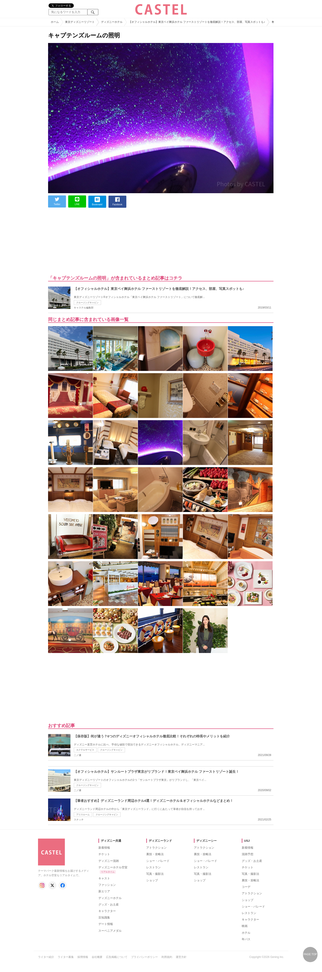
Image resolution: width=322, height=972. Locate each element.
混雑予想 (247, 854)
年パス (246, 939)
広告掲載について (116, 957)
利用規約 (166, 957)
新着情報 (104, 847)
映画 (245, 926)
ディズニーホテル (110, 898)
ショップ (152, 880)
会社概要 (97, 957)
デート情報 (105, 924)
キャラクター (107, 911)
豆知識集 (104, 917)
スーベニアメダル (110, 930)
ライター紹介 (46, 957)
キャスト (104, 878)
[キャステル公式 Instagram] (42, 885)
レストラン (153, 867)
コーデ (246, 887)
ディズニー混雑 (108, 861)
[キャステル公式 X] (52, 885)
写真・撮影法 (155, 874)
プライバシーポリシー (144, 957)
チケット (104, 854)
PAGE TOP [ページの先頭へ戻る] (310, 954)
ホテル (246, 932)
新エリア (104, 891)
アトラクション (156, 847)
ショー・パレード (157, 861)
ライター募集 (66, 957)
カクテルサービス (85, 750)
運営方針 (181, 957)
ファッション (107, 884)
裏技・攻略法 (155, 854)
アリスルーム (83, 814)
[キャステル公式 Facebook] (63, 885)
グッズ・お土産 (108, 904)
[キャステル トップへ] (51, 840)
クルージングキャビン (87, 302)
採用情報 (82, 957)
